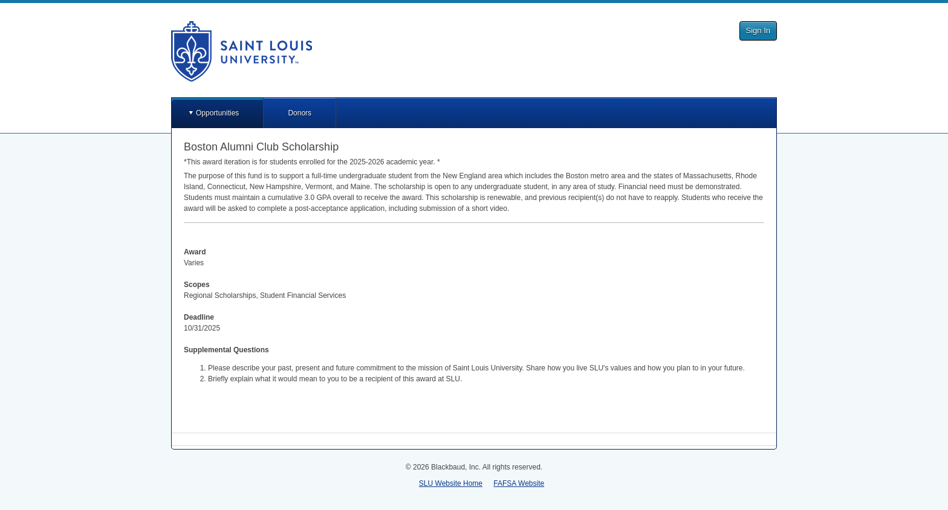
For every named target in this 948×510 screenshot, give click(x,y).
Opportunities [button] (217, 113)
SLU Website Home (450, 483)
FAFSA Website (518, 483)
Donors (299, 113)
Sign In (758, 30)
